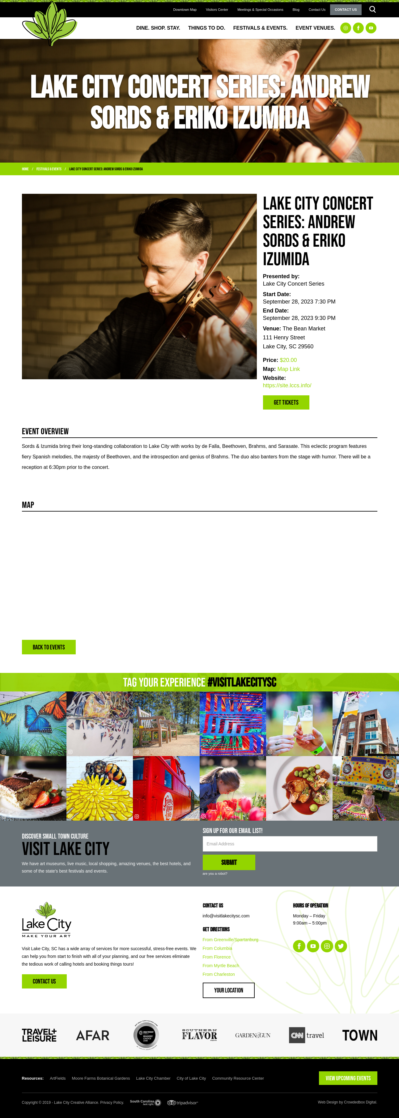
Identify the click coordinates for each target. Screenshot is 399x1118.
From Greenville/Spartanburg (231, 939)
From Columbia (217, 948)
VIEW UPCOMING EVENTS (348, 1078)
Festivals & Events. (260, 28)
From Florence (217, 956)
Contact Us (317, 9)
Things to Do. (206, 28)
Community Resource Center (238, 1078)
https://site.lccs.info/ (287, 385)
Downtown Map (185, 9)
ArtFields (58, 1078)
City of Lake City (191, 1078)
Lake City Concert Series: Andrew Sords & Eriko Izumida (106, 169)
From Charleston (219, 974)
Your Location (228, 990)
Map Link (289, 369)
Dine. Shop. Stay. (158, 28)
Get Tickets (286, 402)
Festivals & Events (49, 169)
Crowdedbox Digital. (360, 1102)
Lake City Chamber (153, 1078)
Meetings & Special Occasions (260, 9)
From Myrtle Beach (221, 965)
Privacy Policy (111, 1102)
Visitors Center (217, 9)
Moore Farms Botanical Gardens (101, 1078)
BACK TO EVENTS (49, 647)
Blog (296, 9)
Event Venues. (315, 28)
